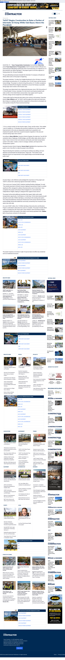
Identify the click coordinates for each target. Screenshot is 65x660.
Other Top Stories (7, 554)
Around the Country (53, 367)
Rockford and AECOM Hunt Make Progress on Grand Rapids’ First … (51, 513)
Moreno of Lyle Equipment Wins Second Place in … (9, 496)
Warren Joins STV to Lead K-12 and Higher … (24, 366)
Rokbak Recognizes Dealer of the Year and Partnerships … (10, 533)
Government (21, 431)
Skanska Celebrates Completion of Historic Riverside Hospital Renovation (10, 523)
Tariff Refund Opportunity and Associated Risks (50, 329)
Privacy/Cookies (61, 654)
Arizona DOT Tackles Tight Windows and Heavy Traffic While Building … (51, 578)
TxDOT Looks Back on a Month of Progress (38, 385)
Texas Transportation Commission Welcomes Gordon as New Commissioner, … (23, 463)
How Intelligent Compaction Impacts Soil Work (50, 297)
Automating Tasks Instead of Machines (51, 84)
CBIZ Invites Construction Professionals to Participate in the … (39, 455)
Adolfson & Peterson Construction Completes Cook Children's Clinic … (38, 367)
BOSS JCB (20, 219)
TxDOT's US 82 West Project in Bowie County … (24, 450)
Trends (35, 431)
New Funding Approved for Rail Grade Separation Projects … (24, 444)
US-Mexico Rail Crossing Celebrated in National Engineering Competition (9, 458)
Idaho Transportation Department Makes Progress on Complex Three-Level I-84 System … (51, 565)
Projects (35, 354)
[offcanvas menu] (59, 13)
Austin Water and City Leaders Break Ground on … (9, 517)
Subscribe (19, 648)
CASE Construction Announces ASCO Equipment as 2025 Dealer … (10, 492)
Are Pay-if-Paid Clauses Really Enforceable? (25, 524)
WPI (19, 163)
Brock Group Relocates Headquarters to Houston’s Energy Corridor (38, 480)
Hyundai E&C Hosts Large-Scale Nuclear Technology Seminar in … (9, 529)
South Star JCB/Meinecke (24, 222)
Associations (7, 431)
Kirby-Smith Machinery (23, 165)
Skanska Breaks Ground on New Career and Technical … (24, 498)
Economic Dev (21, 466)
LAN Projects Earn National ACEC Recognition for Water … (10, 378)
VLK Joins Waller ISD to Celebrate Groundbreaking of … (24, 485)
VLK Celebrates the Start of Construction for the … (24, 494)
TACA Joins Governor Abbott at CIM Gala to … (10, 443)
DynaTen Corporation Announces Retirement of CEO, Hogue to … (24, 373)
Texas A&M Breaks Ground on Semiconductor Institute (24, 479)
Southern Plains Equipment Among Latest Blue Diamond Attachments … (10, 480)
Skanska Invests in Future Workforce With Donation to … (39, 450)
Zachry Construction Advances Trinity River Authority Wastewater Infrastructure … (37, 374)
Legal (19, 505)
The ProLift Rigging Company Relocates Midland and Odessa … (39, 502)
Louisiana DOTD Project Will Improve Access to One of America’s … (51, 444)
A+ (56, 13)
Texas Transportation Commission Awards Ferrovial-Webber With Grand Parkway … (10, 384)
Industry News (6, 278)
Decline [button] (1, 2)
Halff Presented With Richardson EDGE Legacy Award (38, 464)
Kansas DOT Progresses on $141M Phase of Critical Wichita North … (51, 524)
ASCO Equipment (22, 229)
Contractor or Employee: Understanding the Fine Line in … (24, 518)
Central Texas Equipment (24, 109)
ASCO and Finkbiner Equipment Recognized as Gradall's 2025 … (9, 486)
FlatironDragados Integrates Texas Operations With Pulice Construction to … (39, 492)
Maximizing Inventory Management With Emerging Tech (52, 71)
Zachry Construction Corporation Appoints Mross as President (10, 367)
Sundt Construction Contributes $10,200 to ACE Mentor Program (39, 444)
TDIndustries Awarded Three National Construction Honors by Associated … (10, 449)
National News (52, 17)
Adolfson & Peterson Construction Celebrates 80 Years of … (39, 497)
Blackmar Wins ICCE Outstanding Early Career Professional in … (24, 378)
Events (5, 505)
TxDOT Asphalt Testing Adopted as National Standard (39, 459)
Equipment (6, 466)
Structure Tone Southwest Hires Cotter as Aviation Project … (9, 374)
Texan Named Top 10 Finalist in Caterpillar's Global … (10, 537)
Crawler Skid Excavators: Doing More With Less (50, 305)
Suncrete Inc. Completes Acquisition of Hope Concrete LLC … (39, 486)
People (20, 354)
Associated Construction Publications (11, 654)
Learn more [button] (32, 0)
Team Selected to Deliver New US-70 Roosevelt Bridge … (39, 389)
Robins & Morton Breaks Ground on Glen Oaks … (9, 393)
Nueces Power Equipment (24, 112)
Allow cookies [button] (6, 2)
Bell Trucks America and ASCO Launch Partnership (9, 500)
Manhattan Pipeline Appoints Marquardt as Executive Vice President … (25, 387)
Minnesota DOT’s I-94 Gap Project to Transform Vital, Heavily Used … (51, 590)
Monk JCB (20, 224)
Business (35, 466)
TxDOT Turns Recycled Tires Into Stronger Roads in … (24, 454)
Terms (55, 654)
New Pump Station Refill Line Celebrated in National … (10, 454)
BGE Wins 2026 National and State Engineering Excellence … (10, 464)
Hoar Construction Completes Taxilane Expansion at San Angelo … (39, 381)
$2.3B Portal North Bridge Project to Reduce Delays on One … (51, 432)
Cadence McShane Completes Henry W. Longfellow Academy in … (25, 490)
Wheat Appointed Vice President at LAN (23, 382)
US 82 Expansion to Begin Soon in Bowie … (9, 389)
